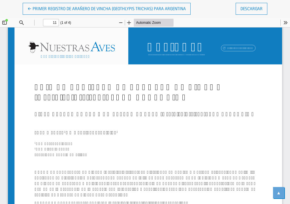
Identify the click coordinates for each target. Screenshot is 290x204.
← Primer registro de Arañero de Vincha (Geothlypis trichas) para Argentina (106, 8)
